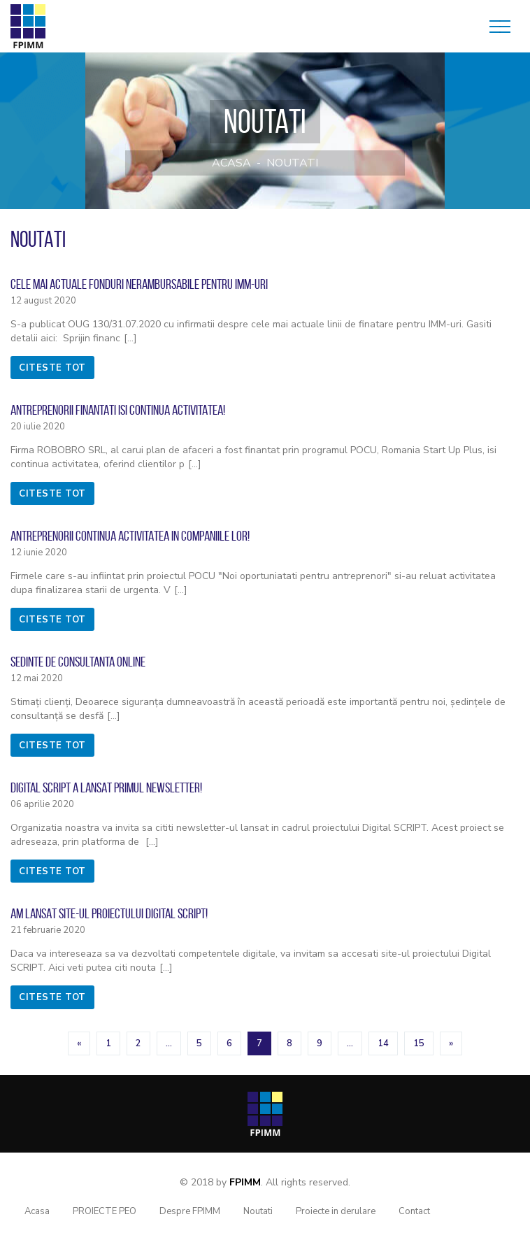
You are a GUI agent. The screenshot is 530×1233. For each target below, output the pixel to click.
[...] (130, 338)
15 (418, 1043)
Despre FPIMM (189, 1211)
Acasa (231, 163)
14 (383, 1043)
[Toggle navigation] (500, 27)
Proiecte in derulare (335, 1211)
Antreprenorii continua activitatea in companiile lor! (130, 535)
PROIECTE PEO (104, 1211)
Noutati (292, 163)
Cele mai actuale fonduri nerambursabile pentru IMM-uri (139, 284)
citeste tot (52, 368)
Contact (414, 1211)
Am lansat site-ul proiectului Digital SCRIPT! (109, 913)
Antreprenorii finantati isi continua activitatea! (117, 410)
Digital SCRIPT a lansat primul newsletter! (106, 787)
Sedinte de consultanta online (77, 661)
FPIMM (245, 1182)
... (169, 1043)
